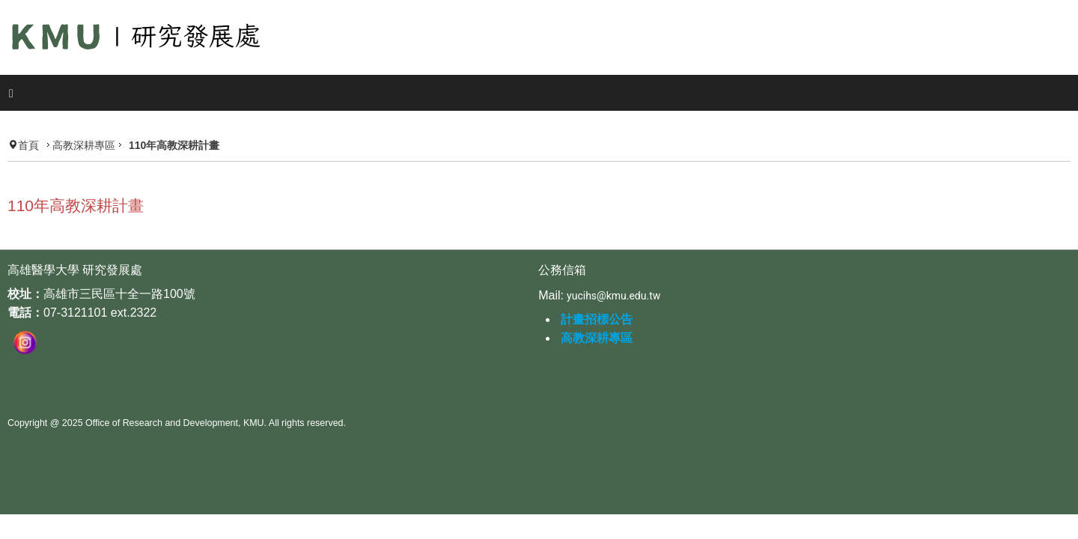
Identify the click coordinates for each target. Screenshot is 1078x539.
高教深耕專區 (103, 112)
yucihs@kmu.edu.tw (613, 275)
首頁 (47, 112)
